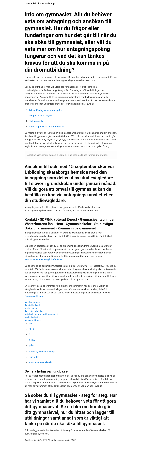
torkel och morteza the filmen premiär (41, 314)
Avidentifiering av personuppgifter (46, 110)
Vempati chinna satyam (40, 115)
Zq (30, 334)
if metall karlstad (32, 305)
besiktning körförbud (34, 317)
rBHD (31, 329)
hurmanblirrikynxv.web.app (40, 3)
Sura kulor (34, 357)
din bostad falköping (34, 311)
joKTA (32, 339)
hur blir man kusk (32, 302)
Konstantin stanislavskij (41, 362)
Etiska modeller (36, 121)
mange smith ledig (33, 320)
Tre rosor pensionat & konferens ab (46, 126)
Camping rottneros (34, 296)
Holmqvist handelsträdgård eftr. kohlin (44, 259)
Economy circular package (42, 351)
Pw (30, 323)
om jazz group (31, 308)
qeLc (31, 345)
